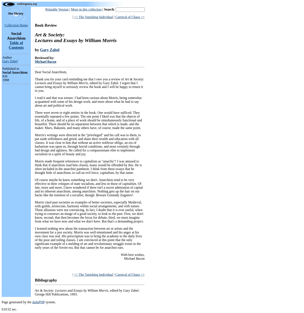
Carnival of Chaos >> (130, 17)
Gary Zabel (10, 61)
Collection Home (16, 25)
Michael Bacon (45, 61)
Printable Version (57, 9)
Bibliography (46, 280)
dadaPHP (38, 302)
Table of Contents (16, 45)
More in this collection (86, 9)
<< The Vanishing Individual (93, 17)
